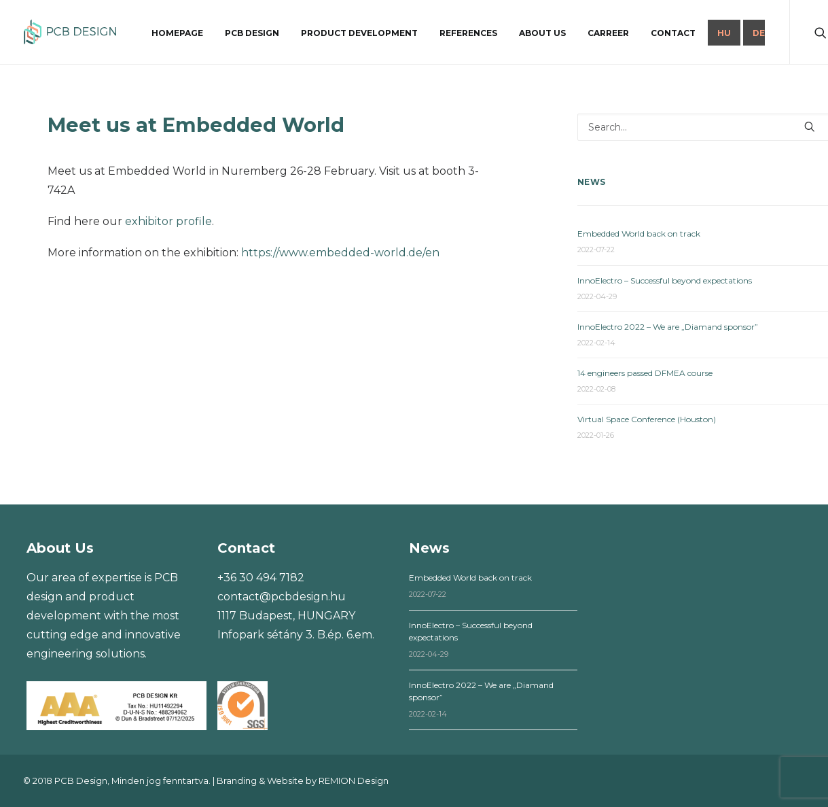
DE (759, 33)
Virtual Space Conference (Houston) (646, 419)
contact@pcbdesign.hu (281, 596)
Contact (673, 33)
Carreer (608, 33)
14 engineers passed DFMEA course (645, 373)
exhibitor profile (168, 221)
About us (542, 33)
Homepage (177, 33)
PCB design (252, 33)
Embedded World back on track (638, 233)
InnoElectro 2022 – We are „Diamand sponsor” (667, 327)
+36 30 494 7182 (260, 577)
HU (724, 33)
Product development (359, 33)
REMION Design (354, 780)
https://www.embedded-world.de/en (340, 252)
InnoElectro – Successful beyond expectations (664, 280)
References (468, 33)
